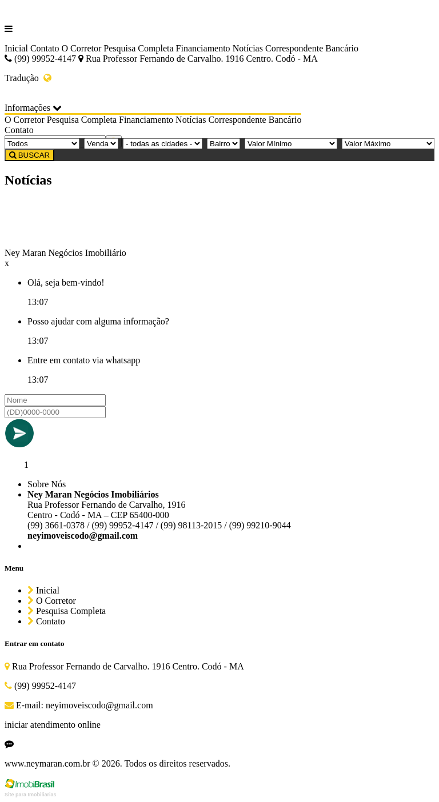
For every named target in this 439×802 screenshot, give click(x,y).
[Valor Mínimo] (291, 143)
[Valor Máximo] (388, 143)
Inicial (16, 48)
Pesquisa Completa (138, 48)
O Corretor (82, 48)
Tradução (28, 78)
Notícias (248, 48)
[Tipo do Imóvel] (42, 143)
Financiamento (203, 48)
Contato (44, 48)
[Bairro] (223, 143)
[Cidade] (162, 143)
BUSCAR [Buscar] (29, 155)
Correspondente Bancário (311, 48)
